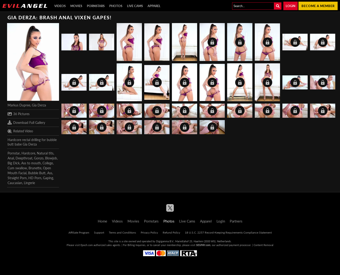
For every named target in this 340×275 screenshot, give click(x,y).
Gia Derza (39, 105)
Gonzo (38, 158)
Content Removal (263, 245)
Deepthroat (24, 158)
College (47, 163)
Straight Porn (17, 178)
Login (290, 6)
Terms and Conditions (122, 232)
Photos (115, 6)
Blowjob (51, 158)
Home (102, 221)
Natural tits (45, 153)
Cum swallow (17, 168)
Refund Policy (171, 232)
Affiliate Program (78, 232)
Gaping (48, 178)
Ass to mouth (31, 163)
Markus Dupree (19, 105)
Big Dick (14, 163)
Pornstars (96, 6)
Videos (60, 6)
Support (99, 232)
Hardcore (28, 153)
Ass (49, 173)
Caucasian (15, 183)
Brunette (35, 168)
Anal (11, 158)
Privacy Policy (149, 232)
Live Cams (135, 6)
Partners (236, 221)
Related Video (20, 131)
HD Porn (34, 178)
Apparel (154, 6)
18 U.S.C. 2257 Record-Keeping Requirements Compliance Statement (228, 232)
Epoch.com (87, 245)
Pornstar (14, 153)
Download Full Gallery (26, 122)
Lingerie (29, 183)
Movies (76, 6)
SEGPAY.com (203, 245)
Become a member (318, 6)
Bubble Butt (37, 173)
